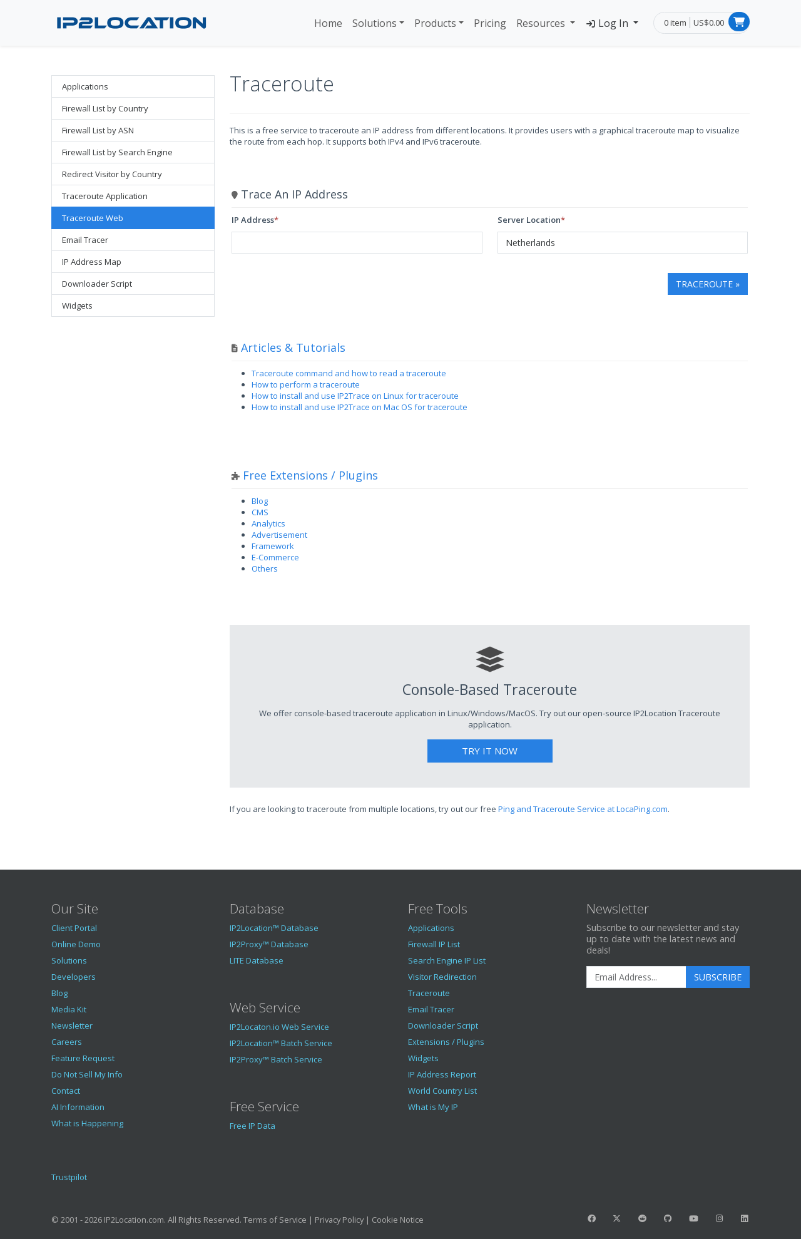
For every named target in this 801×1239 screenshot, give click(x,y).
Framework (273, 546)
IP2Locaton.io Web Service (279, 1026)
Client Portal (74, 927)
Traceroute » (708, 284)
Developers (73, 976)
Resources (542, 23)
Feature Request (83, 1058)
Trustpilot (69, 1177)
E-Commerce (275, 557)
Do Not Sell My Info (87, 1074)
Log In (608, 23)
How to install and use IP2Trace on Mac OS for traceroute (359, 407)
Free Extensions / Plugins (310, 475)
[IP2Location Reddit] (643, 1218)
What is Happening (87, 1123)
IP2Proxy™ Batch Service (276, 1059)
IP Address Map (91, 261)
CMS (260, 512)
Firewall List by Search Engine (117, 152)
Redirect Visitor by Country (112, 174)
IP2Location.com (134, 1219)
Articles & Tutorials (293, 347)
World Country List (442, 1090)
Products (435, 23)
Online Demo (76, 944)
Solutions (374, 23)
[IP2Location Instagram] (719, 1218)
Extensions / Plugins (446, 1041)
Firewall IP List (434, 944)
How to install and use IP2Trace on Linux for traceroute (355, 395)
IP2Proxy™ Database (269, 944)
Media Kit (68, 1009)
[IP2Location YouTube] (693, 1218)
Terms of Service (275, 1219)
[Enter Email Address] (636, 977)
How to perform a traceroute (306, 384)
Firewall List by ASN (98, 130)
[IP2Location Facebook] (591, 1218)
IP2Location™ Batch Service (281, 1043)
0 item (675, 23)
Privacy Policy (339, 1219)
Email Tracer (85, 239)
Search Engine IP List (447, 960)
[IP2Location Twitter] (617, 1218)
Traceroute (429, 993)
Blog (260, 500)
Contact (65, 1090)
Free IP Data (252, 1125)
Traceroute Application (105, 196)
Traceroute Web (92, 218)
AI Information (78, 1107)
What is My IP (433, 1107)
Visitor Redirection (442, 976)
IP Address (253, 219)
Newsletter (72, 1025)
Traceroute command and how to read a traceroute (349, 373)
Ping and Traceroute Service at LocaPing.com (583, 809)
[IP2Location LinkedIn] (745, 1218)
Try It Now (490, 750)
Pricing (490, 23)
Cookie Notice (398, 1219)
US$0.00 (708, 22)
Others (265, 568)
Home (328, 23)
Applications (85, 86)
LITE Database (256, 960)
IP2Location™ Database (274, 927)
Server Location (529, 219)
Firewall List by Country (105, 108)
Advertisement (279, 534)
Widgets (77, 305)
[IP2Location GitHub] (668, 1218)
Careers (66, 1041)
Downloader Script (97, 283)
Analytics (268, 523)
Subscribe (718, 977)
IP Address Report (442, 1074)
